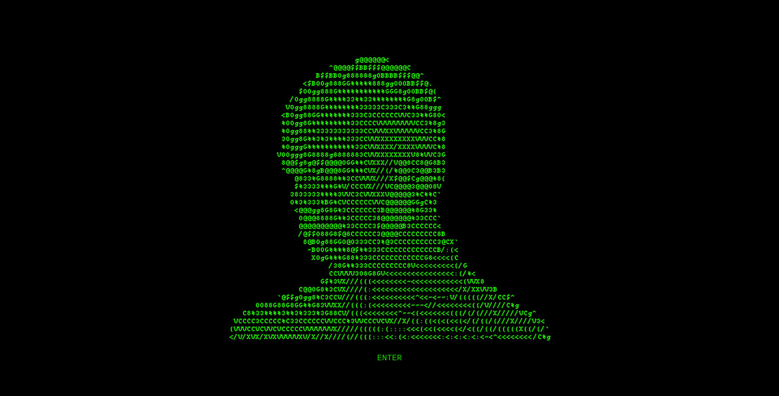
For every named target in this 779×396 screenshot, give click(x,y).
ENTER (389, 358)
